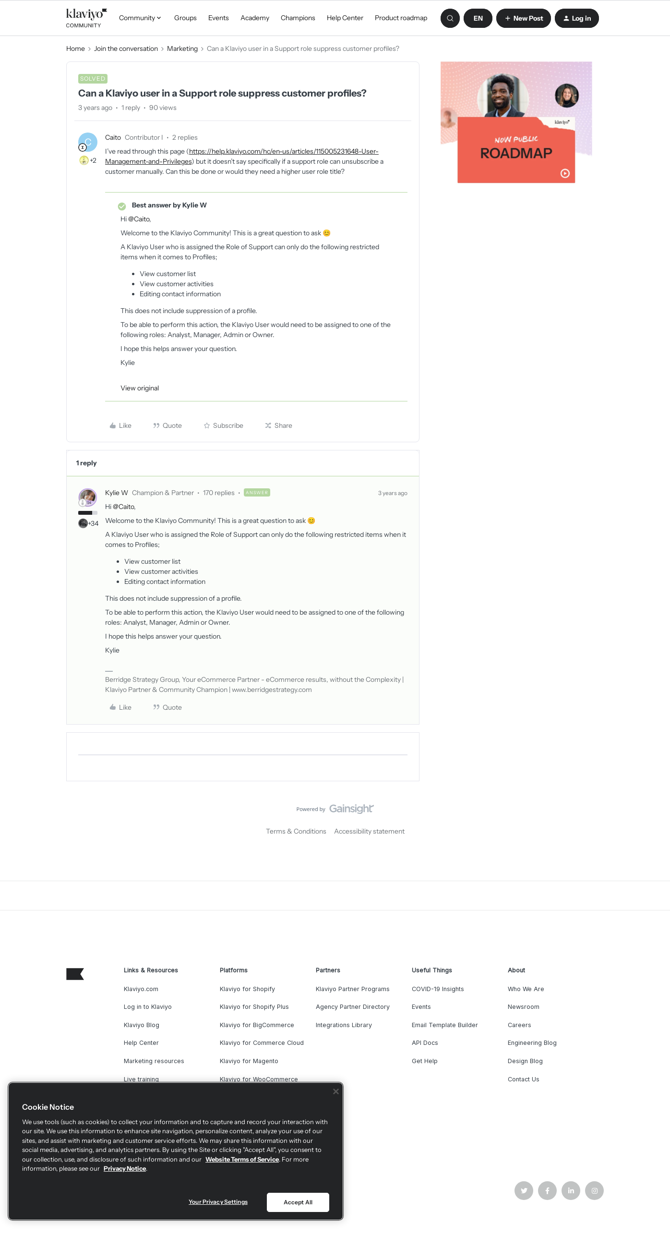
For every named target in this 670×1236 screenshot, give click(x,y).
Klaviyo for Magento (249, 1061)
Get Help (425, 1061)
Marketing (182, 48)
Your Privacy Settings (218, 1201)
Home (75, 48)
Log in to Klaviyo (148, 1006)
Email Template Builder (445, 1025)
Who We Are (526, 989)
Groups (185, 17)
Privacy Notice (125, 1168)
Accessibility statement (369, 831)
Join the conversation (126, 48)
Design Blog (525, 1061)
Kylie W (116, 492)
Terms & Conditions (296, 831)
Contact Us (523, 1079)
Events (218, 17)
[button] (478, 18)
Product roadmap (401, 17)
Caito (113, 137)
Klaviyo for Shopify (247, 989)
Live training (141, 1079)
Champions (298, 17)
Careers (519, 1025)
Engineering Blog (532, 1042)
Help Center (345, 17)
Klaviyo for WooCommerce (259, 1079)
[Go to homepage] (87, 18)
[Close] (336, 1091)
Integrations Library (344, 1025)
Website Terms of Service (242, 1159)
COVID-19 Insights (438, 989)
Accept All (298, 1202)
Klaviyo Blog (141, 1025)
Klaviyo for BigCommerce (257, 1025)
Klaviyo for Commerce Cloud (262, 1042)
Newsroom (523, 1006)
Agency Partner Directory (353, 1006)
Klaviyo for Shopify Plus (254, 1006)
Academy (254, 17)
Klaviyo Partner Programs (353, 989)
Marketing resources (154, 1061)
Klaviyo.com (141, 989)
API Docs (425, 1042)
